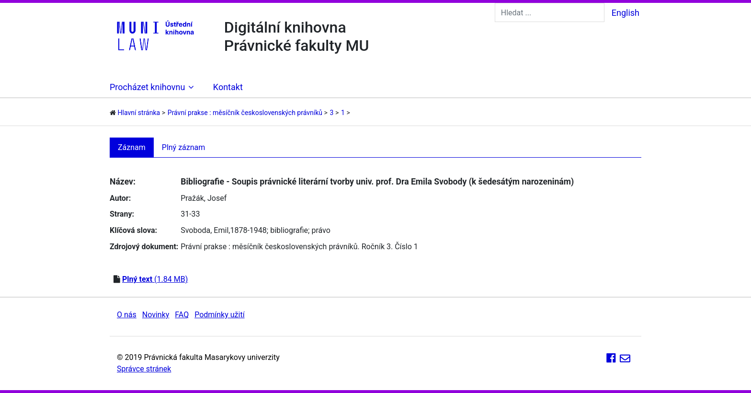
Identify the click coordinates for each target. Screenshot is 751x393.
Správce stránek (144, 368)
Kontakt (228, 87)
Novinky (156, 314)
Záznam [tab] (132, 147)
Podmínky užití (219, 314)
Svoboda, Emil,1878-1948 (224, 230)
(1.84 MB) (155, 279)
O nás (127, 314)
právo (320, 230)
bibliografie (289, 230)
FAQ (182, 314)
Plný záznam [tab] (183, 147)
